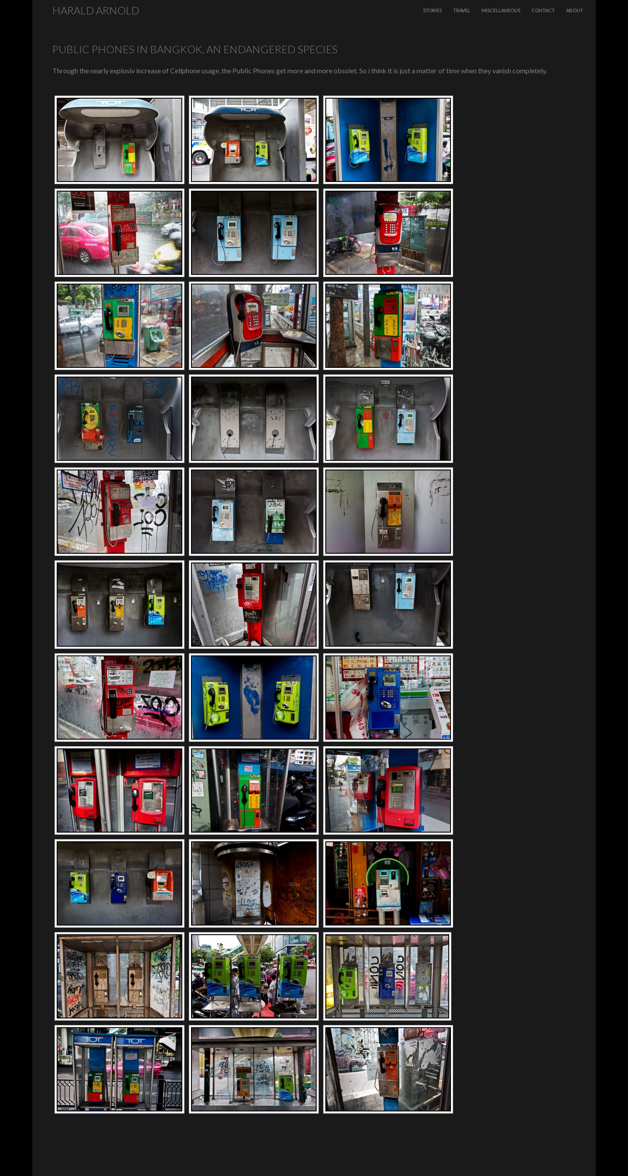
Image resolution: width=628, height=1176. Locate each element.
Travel (461, 10)
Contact (543, 10)
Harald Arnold (95, 10)
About (574, 10)
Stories (432, 10)
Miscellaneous (500, 10)
